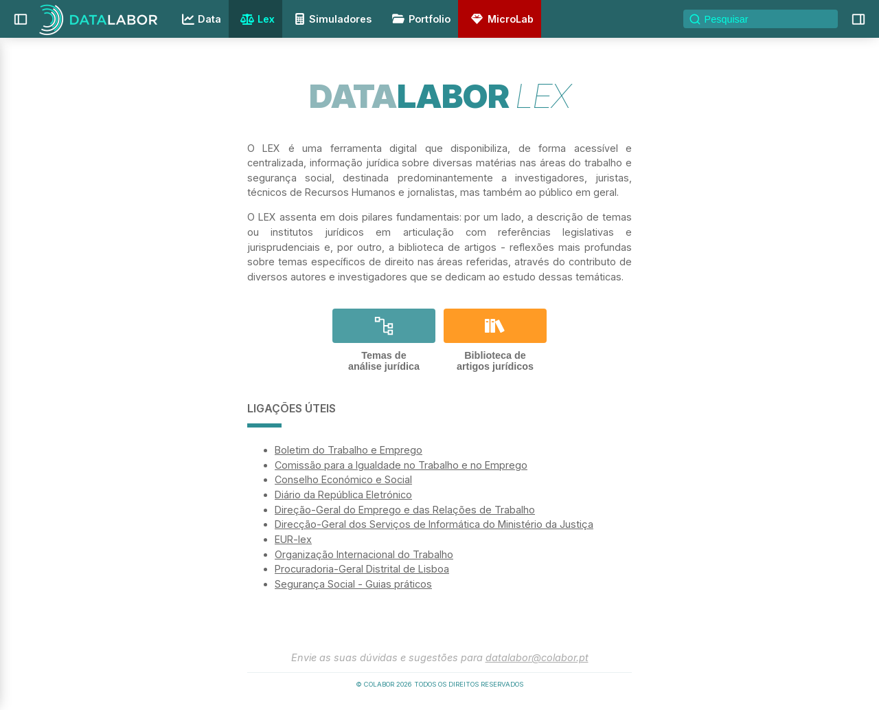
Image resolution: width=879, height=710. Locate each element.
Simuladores (331, 19)
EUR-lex (293, 539)
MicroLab (500, 19)
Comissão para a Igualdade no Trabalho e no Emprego (401, 465)
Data (200, 19)
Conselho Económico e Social (343, 479)
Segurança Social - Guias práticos (353, 584)
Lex (256, 20)
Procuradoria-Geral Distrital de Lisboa (362, 569)
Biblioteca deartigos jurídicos (495, 340)
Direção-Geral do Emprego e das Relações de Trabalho (405, 509)
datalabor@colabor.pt (537, 657)
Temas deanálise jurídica (383, 340)
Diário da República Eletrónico (343, 494)
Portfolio (418, 19)
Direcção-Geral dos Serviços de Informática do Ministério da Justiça (434, 524)
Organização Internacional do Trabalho (364, 554)
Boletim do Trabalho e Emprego (348, 450)
